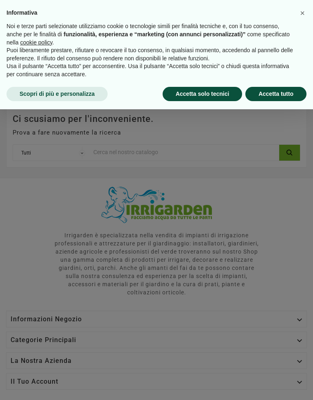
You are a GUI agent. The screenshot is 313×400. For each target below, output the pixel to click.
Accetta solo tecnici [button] (202, 384)
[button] (302, 303)
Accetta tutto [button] (275, 384)
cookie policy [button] (36, 332)
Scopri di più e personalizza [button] (57, 384)
